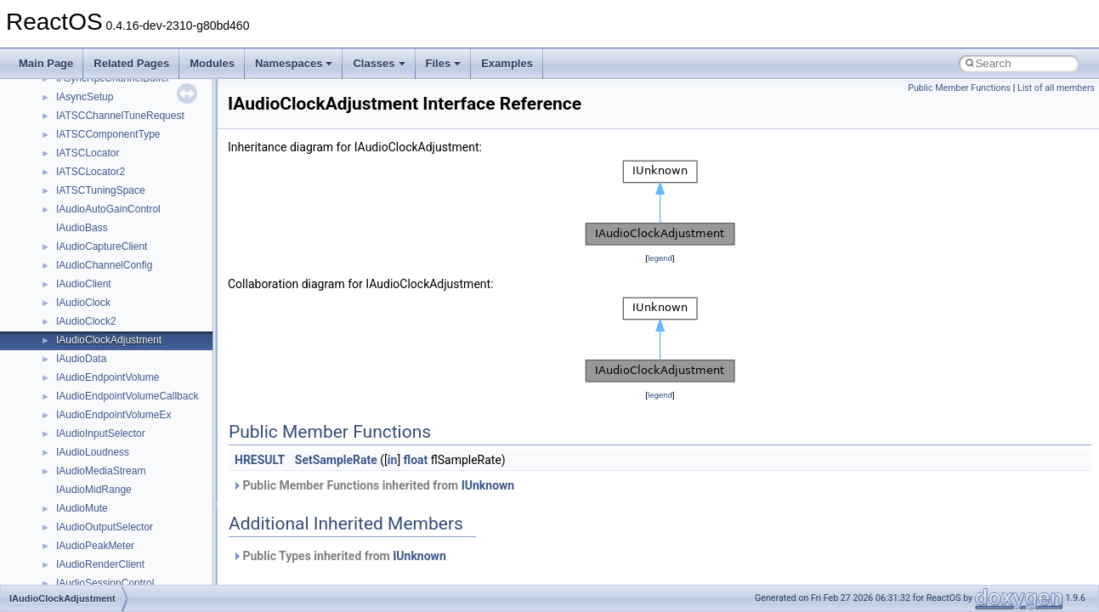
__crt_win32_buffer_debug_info (127, 426)
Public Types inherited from (339, 556)
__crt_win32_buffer (99, 407)
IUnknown (488, 485)
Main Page (46, 63)
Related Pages (131, 63)
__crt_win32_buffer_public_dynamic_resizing (157, 501)
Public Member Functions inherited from (373, 485)
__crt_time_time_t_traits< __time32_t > (144, 351)
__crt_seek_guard (97, 258)
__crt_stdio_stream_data (112, 314)
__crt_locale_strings (101, 164)
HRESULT (260, 460)
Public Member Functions (959, 88)
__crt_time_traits (94, 388)
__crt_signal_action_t (104, 276)
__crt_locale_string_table (112, 145)
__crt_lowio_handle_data (112, 183)
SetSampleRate (336, 460)
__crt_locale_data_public (112, 89)
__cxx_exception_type (106, 557)
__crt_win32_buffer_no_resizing (128, 482)
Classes (379, 63)
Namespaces (294, 63)
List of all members (1056, 88)
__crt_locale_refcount (105, 127)
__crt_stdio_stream (99, 295)
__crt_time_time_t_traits (110, 332)
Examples (507, 63)
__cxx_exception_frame (110, 538)
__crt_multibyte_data (103, 201)
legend (660, 258)
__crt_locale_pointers (104, 108)
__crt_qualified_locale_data (118, 220)
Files (444, 63)
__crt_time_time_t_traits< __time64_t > (144, 370)
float (416, 460)
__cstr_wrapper (91, 519)
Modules (212, 63)
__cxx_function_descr (105, 575)
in (393, 460)
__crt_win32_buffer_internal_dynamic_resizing (161, 463)
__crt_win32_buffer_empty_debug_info (144, 444)
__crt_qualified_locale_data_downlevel (143, 239)
